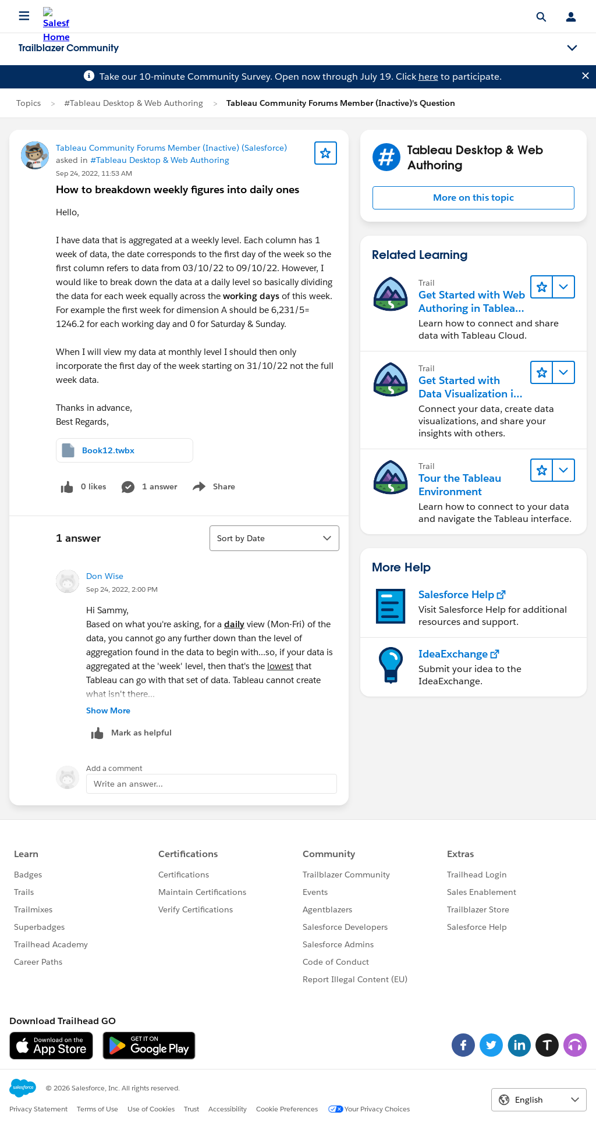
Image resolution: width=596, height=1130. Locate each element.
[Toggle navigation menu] (572, 48)
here (428, 76)
